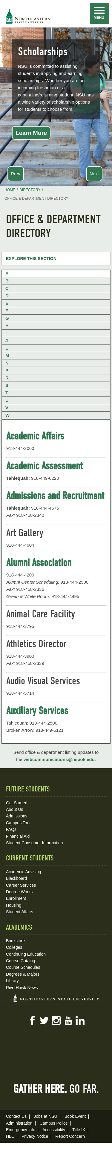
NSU (28, 16)
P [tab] (6, 370)
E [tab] (6, 303)
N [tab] (7, 362)
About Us (14, 809)
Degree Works (19, 891)
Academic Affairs (35, 436)
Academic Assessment (44, 465)
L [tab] (6, 347)
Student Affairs (19, 911)
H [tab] (7, 325)
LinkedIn (80, 1020)
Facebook (32, 1020)
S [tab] (6, 385)
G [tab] (7, 318)
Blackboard (16, 878)
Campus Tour (18, 822)
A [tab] (7, 273)
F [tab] (6, 310)
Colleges (14, 947)
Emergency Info (20, 1129)
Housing (13, 905)
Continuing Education (26, 954)
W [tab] (7, 415)
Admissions (16, 816)
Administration (19, 1123)
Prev (15, 173)
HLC (10, 1136)
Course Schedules (23, 967)
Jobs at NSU (45, 1116)
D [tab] (7, 295)
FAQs (11, 829)
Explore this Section (31, 258)
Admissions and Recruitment (55, 495)
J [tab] (6, 340)
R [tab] (7, 377)
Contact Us (16, 1116)
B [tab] (7, 280)
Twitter (44, 1020)
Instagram (56, 1020)
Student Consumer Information (34, 842)
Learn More (31, 133)
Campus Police (54, 1123)
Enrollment (16, 898)
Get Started (16, 802)
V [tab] (6, 407)
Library (12, 980)
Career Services (21, 885)
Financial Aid (18, 836)
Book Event (75, 1116)
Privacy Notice (35, 1136)
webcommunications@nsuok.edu (59, 759)
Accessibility (53, 1129)
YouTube (68, 1020)
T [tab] (6, 392)
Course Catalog (20, 960)
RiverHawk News (22, 987)
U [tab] (7, 400)
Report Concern (70, 1136)
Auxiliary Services (37, 710)
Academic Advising (23, 871)
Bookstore (15, 940)
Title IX (78, 1129)
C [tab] (7, 288)
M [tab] (7, 355)
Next (94, 173)
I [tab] (6, 333)
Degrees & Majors (22, 974)
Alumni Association (38, 562)
